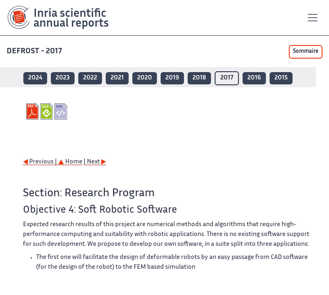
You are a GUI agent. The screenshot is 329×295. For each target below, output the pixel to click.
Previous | (40, 162)
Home (70, 162)
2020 (144, 78)
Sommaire (305, 51)
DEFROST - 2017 (35, 51)
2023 (63, 78)
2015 (281, 78)
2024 (35, 78)
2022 (90, 78)
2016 (254, 78)
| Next (95, 162)
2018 (199, 78)
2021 (117, 78)
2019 (172, 78)
